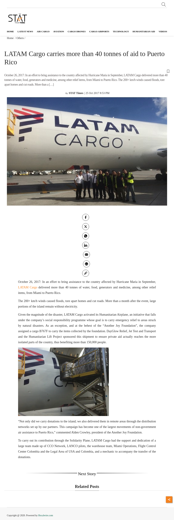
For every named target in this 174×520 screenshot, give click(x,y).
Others (20, 38)
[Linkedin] (85, 245)
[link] (85, 273)
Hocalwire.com (45, 515)
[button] (87, 71)
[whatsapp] (85, 235)
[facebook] (85, 217)
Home (10, 31)
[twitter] (85, 226)
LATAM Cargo (27, 287)
